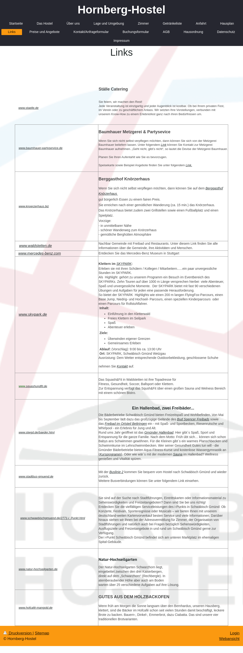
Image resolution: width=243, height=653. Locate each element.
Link (163, 144)
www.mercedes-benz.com (39, 253)
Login (235, 633)
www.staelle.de (28, 108)
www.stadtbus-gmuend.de (36, 476)
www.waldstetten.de (35, 246)
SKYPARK (123, 264)
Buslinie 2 (116, 472)
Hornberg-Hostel (122, 9)
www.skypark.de (33, 314)
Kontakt (122, 366)
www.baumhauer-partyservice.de (40, 148)
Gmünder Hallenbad (158, 432)
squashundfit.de (36, 386)
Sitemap (42, 633)
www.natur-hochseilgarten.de (38, 569)
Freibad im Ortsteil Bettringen (126, 424)
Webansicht (229, 639)
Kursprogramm (110, 454)
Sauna (177, 454)
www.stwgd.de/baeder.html (36, 432)
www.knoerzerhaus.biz (34, 206)
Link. (189, 165)
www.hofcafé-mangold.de (35, 607)
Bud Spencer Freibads (193, 419)
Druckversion (18, 633)
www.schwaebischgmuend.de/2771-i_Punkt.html (52, 518)
